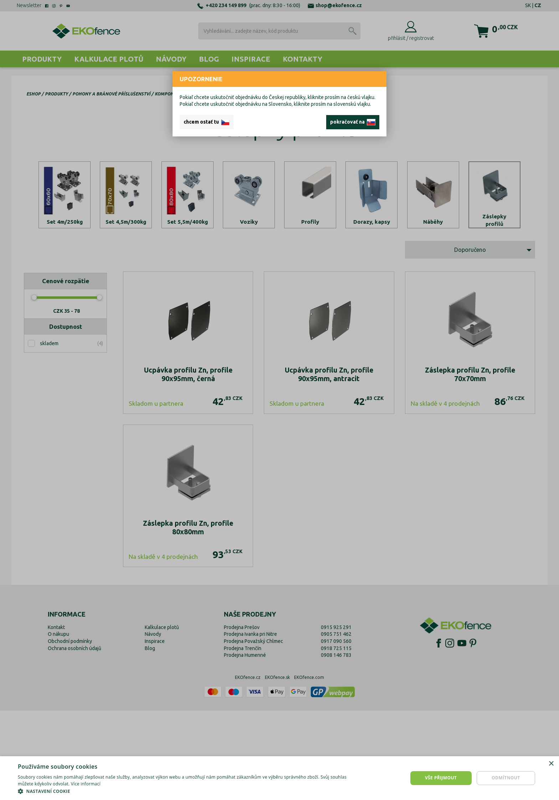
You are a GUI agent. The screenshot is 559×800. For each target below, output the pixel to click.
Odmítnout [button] (506, 778)
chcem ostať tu (207, 122)
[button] (187, 791)
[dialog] (279, 778)
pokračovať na (352, 122)
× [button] (551, 764)
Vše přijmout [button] (441, 778)
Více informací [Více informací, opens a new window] (86, 784)
